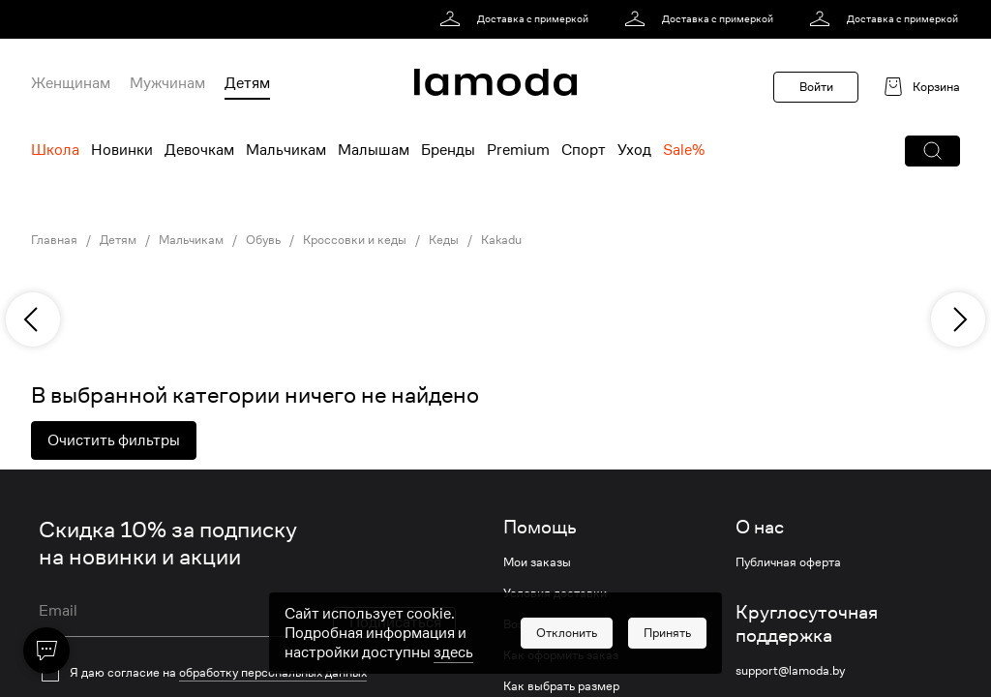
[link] (517, 19)
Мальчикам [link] (191, 240)
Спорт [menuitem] (583, 150)
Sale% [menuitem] (684, 150)
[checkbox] (247, 672)
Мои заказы (537, 562)
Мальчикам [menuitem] (286, 150)
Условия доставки (555, 593)
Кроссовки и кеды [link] (354, 240)
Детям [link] (118, 240)
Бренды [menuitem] (448, 150)
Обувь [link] (263, 240)
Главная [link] (54, 240)
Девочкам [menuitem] (199, 150)
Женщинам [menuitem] (70, 83)
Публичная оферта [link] (788, 562)
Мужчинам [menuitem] (167, 83)
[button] (932, 151)
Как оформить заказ (560, 655)
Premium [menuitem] (518, 150)
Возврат (526, 624)
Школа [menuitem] (55, 150)
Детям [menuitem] (247, 83)
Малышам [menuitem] (373, 150)
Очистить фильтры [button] (113, 440)
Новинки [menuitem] (122, 150)
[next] (958, 319)
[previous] (33, 319)
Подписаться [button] (395, 622)
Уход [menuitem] (634, 150)
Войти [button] (816, 86)
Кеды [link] (444, 240)
